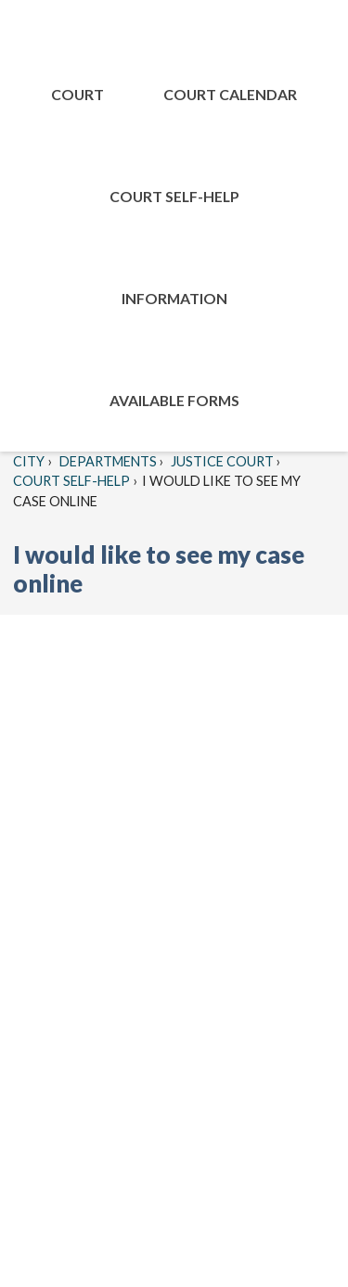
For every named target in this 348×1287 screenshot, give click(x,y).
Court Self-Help (174, 196)
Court (77, 94)
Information (174, 298)
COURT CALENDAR (230, 94)
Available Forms (174, 400)
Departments (107, 461)
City (29, 461)
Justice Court (221, 461)
